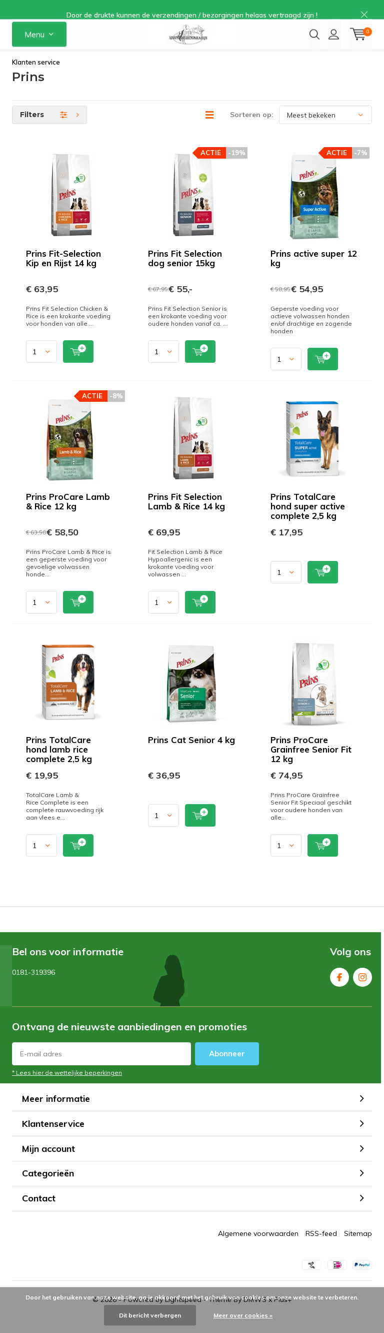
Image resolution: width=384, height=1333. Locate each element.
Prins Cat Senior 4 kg (191, 755)
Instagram (362, 989)
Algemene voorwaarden (258, 1247)
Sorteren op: (252, 129)
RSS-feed (321, 1247)
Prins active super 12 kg (313, 273)
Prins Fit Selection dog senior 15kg (185, 273)
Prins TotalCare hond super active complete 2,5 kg (307, 521)
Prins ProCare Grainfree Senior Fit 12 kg (311, 764)
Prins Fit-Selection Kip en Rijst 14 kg (63, 273)
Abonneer (227, 1068)
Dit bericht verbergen (150, 1315)
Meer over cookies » (243, 1315)
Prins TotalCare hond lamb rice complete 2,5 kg (59, 764)
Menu (34, 45)
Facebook (339, 989)
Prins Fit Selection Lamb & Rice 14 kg (186, 516)
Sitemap (358, 1247)
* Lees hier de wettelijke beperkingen (67, 1087)
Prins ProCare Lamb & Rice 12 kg (68, 516)
